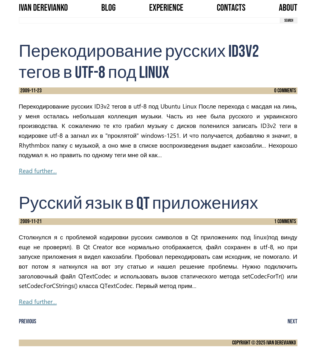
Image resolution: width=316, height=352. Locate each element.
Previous (27, 321)
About (288, 8)
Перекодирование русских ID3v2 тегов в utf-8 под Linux (139, 62)
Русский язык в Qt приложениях (138, 203)
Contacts (231, 8)
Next (292, 321)
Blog (108, 8)
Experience (166, 8)
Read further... (38, 171)
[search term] (149, 20)
